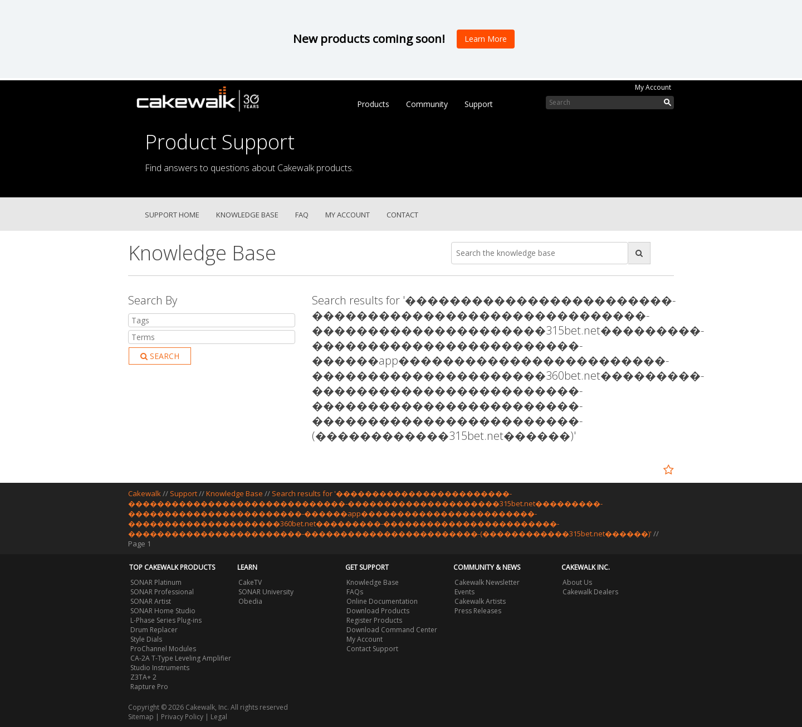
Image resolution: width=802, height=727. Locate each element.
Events (464, 592)
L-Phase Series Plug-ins (166, 620)
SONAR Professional (162, 592)
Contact (402, 215)
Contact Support (372, 648)
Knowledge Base (247, 215)
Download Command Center (391, 629)
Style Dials (146, 639)
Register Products (374, 620)
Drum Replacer (154, 629)
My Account (653, 87)
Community (427, 104)
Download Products (377, 610)
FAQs (354, 592)
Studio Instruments (159, 667)
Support (478, 104)
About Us (577, 582)
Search (159, 356)
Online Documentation (382, 601)
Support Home (172, 215)
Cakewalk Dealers (590, 592)
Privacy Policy (182, 716)
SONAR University (266, 592)
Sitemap (141, 716)
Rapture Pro (149, 686)
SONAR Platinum (156, 582)
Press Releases (477, 610)
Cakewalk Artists (480, 601)
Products (373, 104)
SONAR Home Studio (162, 610)
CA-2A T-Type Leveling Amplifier (180, 658)
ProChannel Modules (163, 648)
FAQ (302, 215)
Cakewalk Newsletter (487, 582)
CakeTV (250, 582)
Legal (219, 716)
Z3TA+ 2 (143, 677)
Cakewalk (144, 493)
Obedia (250, 601)
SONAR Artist (150, 601)
